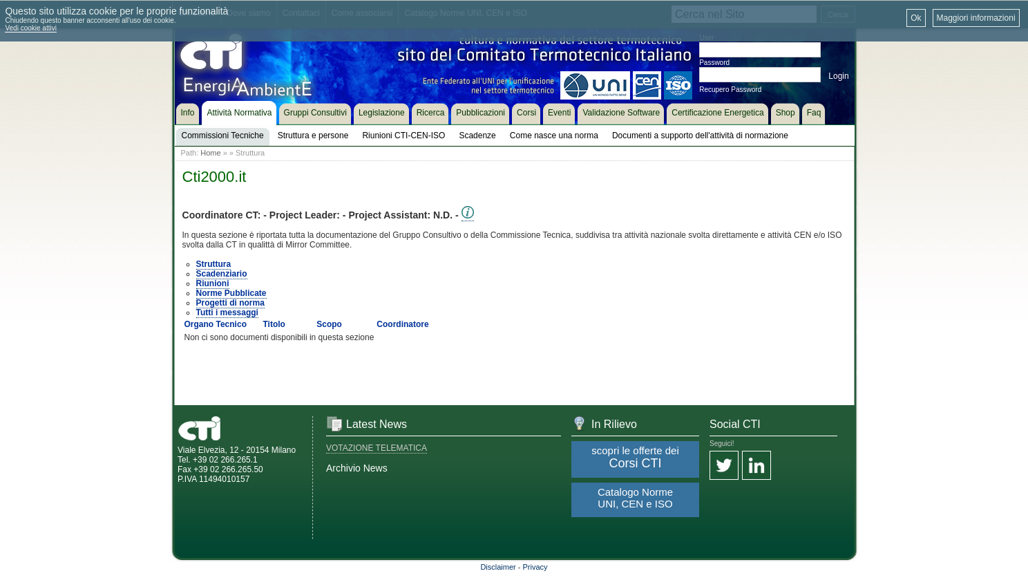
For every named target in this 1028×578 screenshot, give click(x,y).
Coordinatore (402, 324)
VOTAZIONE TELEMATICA (376, 448)
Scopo (329, 324)
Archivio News (357, 468)
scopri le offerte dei (634, 457)
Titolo (274, 324)
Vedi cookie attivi (31, 28)
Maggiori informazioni (976, 18)
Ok (916, 18)
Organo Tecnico (215, 324)
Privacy (535, 567)
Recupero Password (730, 89)
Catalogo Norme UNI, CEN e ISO (635, 498)
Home (210, 153)
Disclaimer (497, 567)
